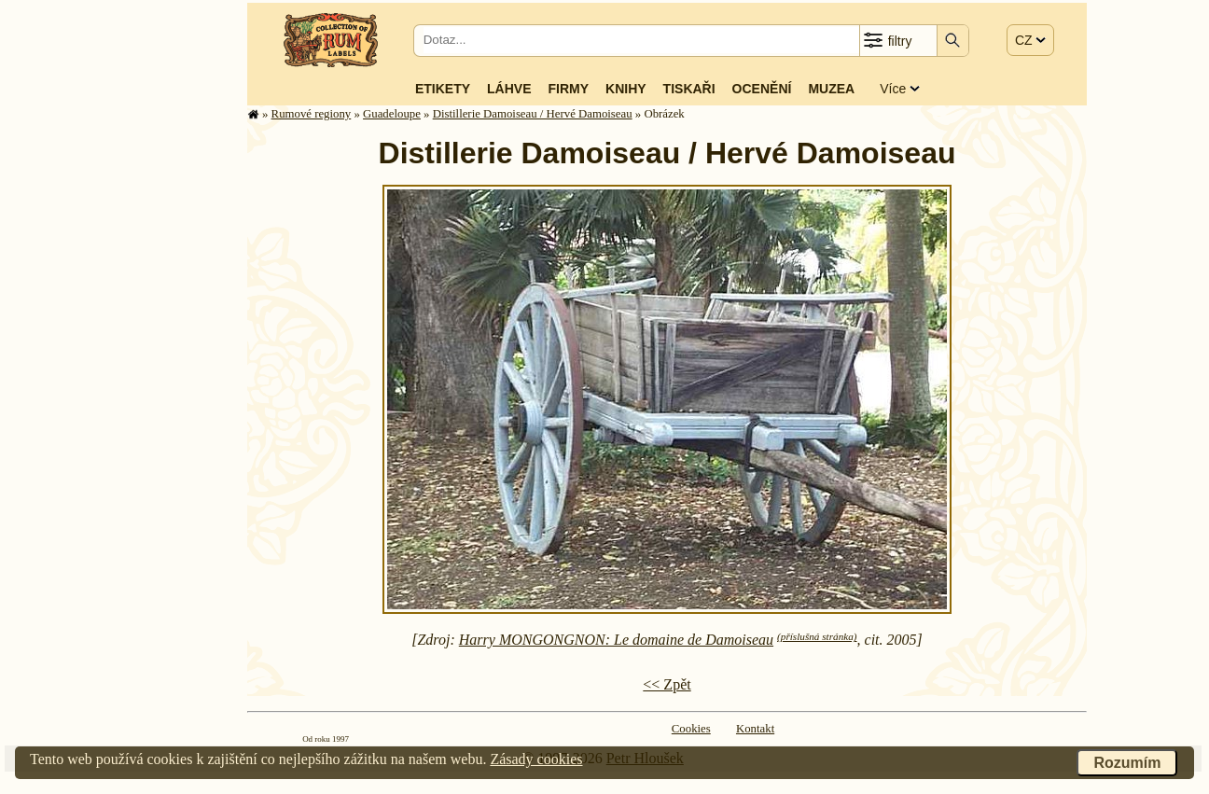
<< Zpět (666, 684)
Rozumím (1126, 763)
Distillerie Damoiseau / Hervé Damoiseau (532, 113)
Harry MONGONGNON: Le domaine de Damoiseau (616, 640)
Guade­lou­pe (392, 113)
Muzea (831, 88)
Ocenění (762, 88)
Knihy (625, 88)
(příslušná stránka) (816, 636)
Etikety (442, 88)
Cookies (691, 728)
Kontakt (755, 728)
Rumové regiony (311, 113)
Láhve (509, 88)
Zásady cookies (536, 759)
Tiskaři (689, 88)
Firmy (568, 88)
